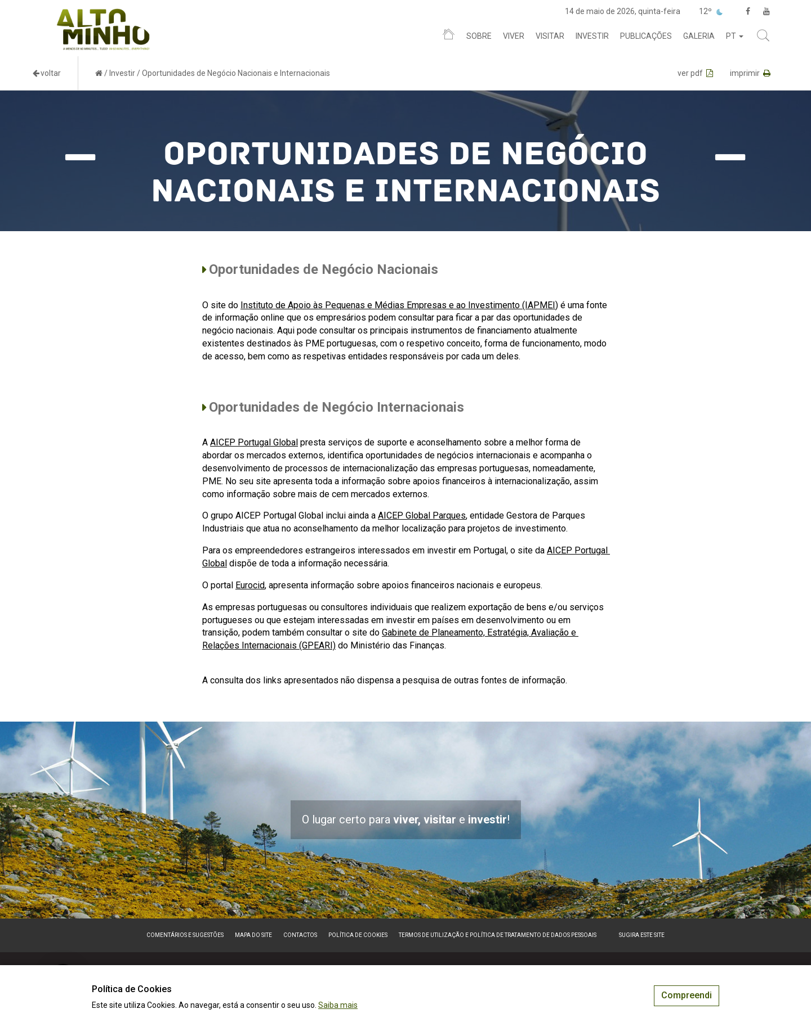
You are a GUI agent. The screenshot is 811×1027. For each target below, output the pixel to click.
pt (734, 35)
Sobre (479, 35)
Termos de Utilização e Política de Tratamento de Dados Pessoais (497, 935)
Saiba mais (338, 1005)
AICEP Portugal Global (254, 442)
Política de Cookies (357, 935)
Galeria (699, 35)
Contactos (300, 935)
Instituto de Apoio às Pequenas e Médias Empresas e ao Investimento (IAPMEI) (399, 305)
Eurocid (250, 585)
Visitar (550, 35)
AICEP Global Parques (422, 515)
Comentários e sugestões (185, 935)
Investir (592, 35)
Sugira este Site (642, 935)
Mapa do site (253, 935)
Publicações (646, 35)
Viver (513, 35)
